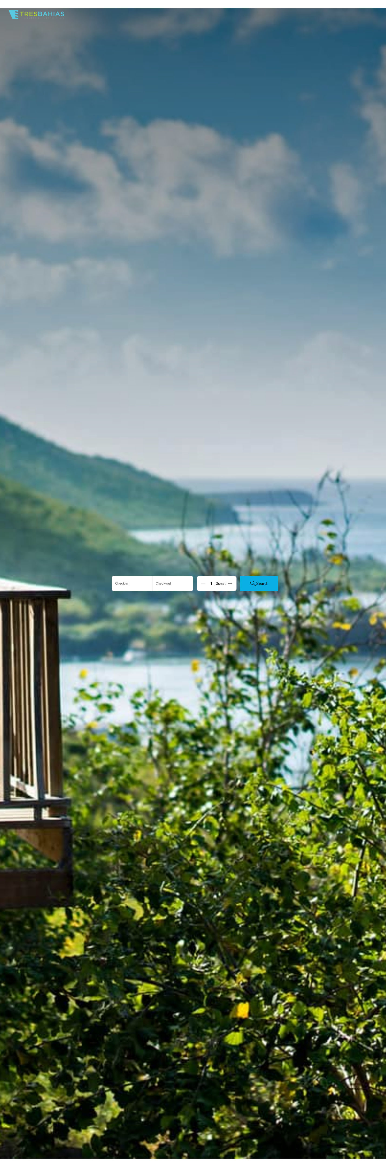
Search (259, 583)
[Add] (230, 583)
